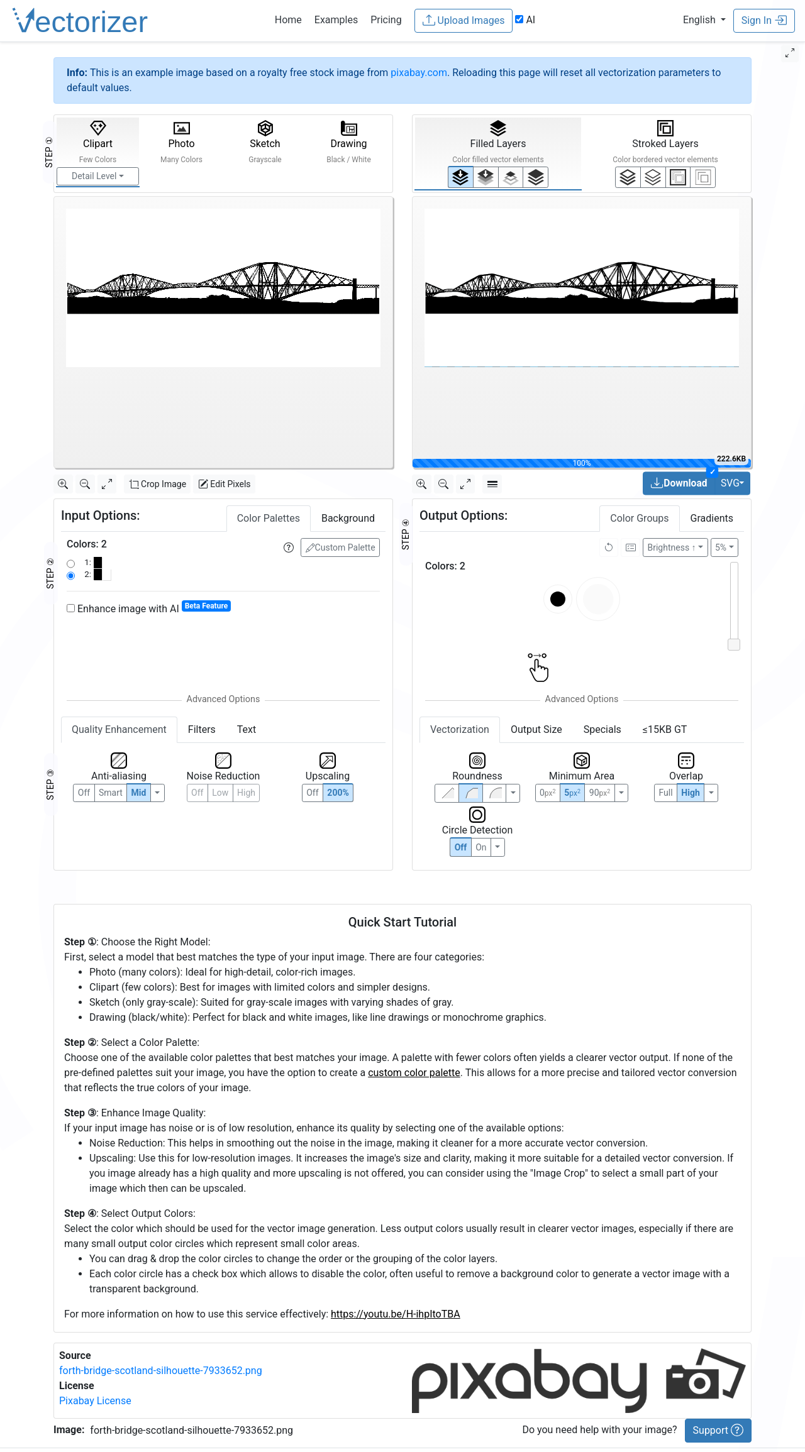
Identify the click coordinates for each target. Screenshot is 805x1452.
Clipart (98, 142)
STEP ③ (50, 784)
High (246, 793)
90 (599, 793)
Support (718, 1430)
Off (461, 847)
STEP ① (49, 152)
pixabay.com (419, 73)
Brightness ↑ (672, 547)
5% (720, 547)
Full (665, 793)
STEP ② (50, 573)
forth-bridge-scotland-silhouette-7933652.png (160, 1371)
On (480, 847)
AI (525, 20)
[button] (704, 20)
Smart (111, 793)
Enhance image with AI (149, 608)
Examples (336, 20)
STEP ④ (406, 534)
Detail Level (94, 176)
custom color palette (414, 1073)
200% (337, 793)
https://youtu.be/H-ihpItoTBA (395, 1314)
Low (220, 793)
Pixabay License (95, 1401)
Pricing (386, 20)
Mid (139, 793)
